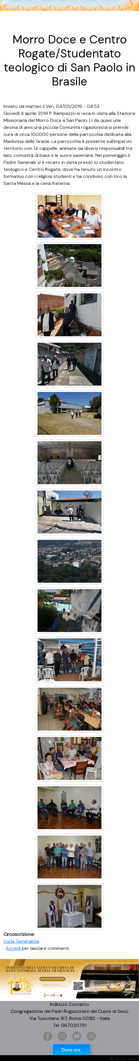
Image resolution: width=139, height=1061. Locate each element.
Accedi (13, 948)
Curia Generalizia (21, 941)
